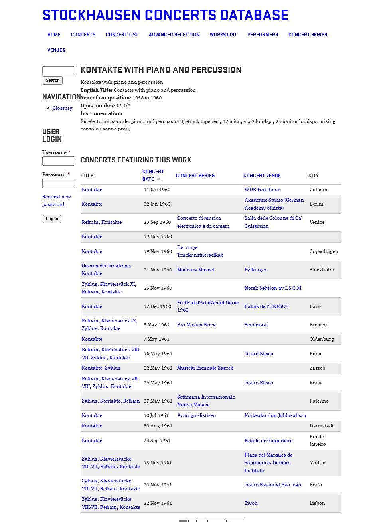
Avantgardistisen (196, 415)
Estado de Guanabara (269, 440)
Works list (223, 35)
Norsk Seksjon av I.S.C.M (273, 288)
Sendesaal (256, 325)
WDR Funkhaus (262, 189)
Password (55, 174)
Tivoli (251, 503)
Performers (262, 35)
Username (56, 152)
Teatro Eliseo (259, 353)
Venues (56, 50)
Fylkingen (256, 270)
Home (54, 35)
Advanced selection (174, 35)
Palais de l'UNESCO (267, 306)
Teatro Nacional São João (273, 485)
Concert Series (307, 35)
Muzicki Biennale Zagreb (205, 368)
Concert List (122, 35)
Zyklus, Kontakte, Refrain (111, 401)
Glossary (63, 108)
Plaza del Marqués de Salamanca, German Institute (268, 463)
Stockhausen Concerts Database (165, 15)
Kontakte (92, 189)
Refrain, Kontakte (102, 222)
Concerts (83, 35)
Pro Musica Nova (196, 325)
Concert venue (262, 175)
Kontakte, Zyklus (101, 368)
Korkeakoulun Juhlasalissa (275, 415)
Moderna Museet (195, 270)
